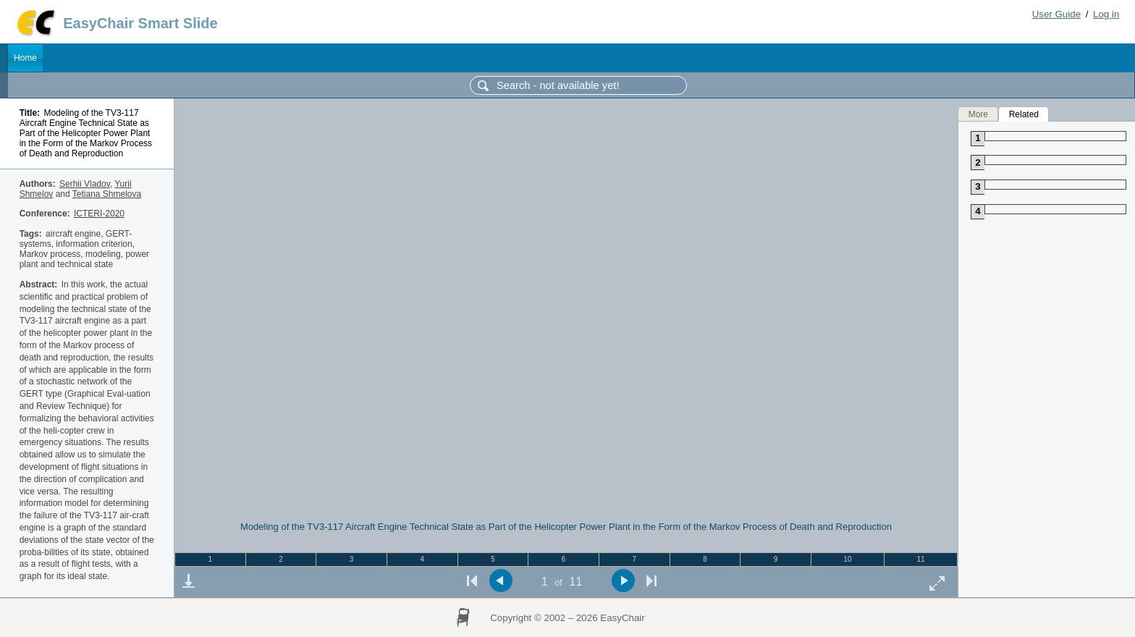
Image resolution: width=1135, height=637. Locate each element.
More (978, 114)
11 (920, 559)
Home (25, 58)
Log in (1106, 14)
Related (1024, 114)
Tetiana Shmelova (106, 194)
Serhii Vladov (84, 184)
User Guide (1056, 14)
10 (847, 559)
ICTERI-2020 (99, 213)
